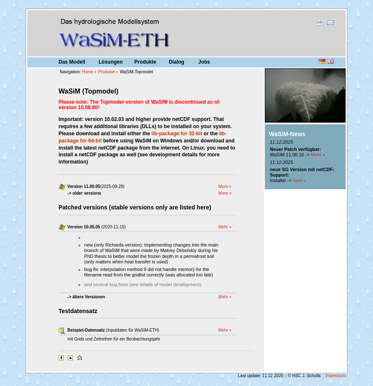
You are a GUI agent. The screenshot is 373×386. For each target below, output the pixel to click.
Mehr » (225, 227)
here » (299, 180)
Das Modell (72, 62)
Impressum (335, 375)
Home (87, 72)
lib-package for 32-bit (177, 134)
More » (225, 186)
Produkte (145, 62)
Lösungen (111, 62)
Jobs (204, 62)
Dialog (176, 62)
